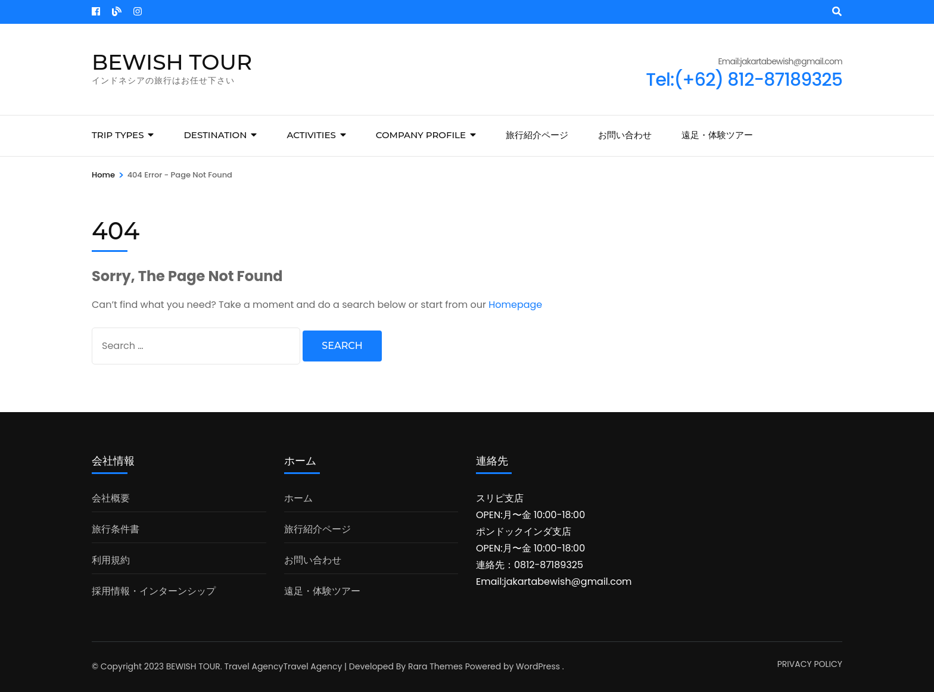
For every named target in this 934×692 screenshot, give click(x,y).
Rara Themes (435, 666)
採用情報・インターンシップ (154, 591)
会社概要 (111, 498)
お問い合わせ (625, 135)
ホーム (298, 498)
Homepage (515, 304)
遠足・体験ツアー (717, 135)
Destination (215, 135)
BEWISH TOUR (172, 62)
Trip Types (118, 135)
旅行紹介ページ (537, 135)
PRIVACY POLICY (809, 664)
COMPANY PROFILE (421, 135)
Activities (311, 135)
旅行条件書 (115, 529)
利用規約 (111, 560)
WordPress (538, 666)
